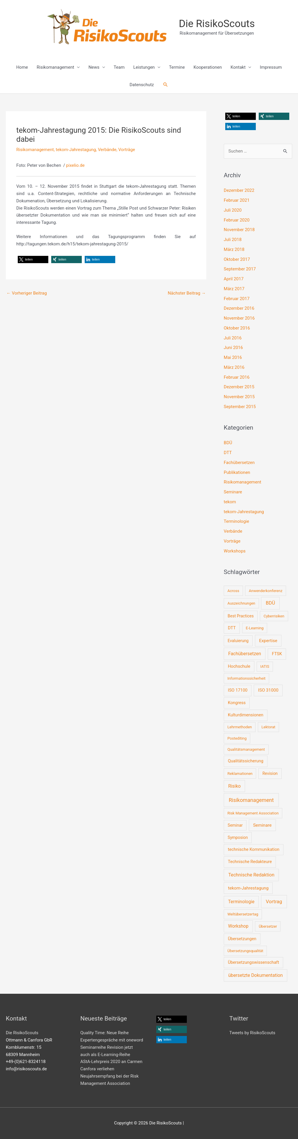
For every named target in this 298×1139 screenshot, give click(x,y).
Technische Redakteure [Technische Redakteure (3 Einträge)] (250, 861)
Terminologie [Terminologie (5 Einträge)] (241, 901)
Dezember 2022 (239, 190)
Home (22, 67)
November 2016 (239, 318)
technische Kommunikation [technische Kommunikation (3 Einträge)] (253, 849)
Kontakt (238, 67)
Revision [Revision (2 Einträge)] (270, 773)
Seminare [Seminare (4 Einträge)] (262, 825)
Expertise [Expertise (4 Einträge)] (268, 640)
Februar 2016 (237, 377)
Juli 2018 (233, 239)
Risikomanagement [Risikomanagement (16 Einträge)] (251, 800)
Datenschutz (142, 84)
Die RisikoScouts (217, 24)
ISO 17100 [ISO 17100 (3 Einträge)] (237, 690)
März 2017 (234, 288)
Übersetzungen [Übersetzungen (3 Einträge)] (242, 938)
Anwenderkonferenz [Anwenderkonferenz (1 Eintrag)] (265, 591)
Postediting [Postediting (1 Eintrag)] (236, 738)
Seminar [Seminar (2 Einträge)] (235, 825)
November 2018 (239, 229)
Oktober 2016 (237, 328)
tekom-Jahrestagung (76, 149)
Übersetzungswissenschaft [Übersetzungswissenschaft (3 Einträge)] (253, 962)
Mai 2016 (233, 357)
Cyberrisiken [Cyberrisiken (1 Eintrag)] (274, 616)
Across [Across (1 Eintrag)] (233, 591)
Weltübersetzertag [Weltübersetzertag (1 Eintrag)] (242, 914)
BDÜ (228, 442)
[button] (165, 85)
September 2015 (240, 406)
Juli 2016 (233, 338)
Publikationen (237, 472)
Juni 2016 (233, 347)
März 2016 (234, 367)
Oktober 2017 (237, 259)
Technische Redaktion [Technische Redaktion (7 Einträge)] (251, 875)
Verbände (107, 149)
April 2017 (234, 278)
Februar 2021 (237, 200)
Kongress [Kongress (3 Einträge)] (237, 702)
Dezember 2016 (239, 308)
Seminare (233, 492)
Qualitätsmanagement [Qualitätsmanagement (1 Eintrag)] (246, 749)
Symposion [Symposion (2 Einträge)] (238, 837)
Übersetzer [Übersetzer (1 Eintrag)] (268, 926)
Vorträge (126, 149)
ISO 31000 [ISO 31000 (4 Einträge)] (268, 690)
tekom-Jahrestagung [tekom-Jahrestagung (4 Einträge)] (248, 888)
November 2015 (239, 396)
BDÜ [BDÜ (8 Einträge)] (270, 603)
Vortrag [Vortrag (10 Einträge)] (274, 901)
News (94, 67)
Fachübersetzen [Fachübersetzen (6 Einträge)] (244, 653)
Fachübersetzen (239, 462)
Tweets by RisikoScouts (252, 1032)
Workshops (235, 551)
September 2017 (240, 269)
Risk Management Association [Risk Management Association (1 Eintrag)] (253, 813)
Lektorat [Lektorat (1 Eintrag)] (269, 727)
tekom (230, 501)
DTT (228, 452)
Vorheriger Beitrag (26, 293)
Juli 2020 (233, 210)
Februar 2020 (237, 220)
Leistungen (144, 67)
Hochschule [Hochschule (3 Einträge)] (239, 666)
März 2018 (234, 249)
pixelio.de (75, 165)
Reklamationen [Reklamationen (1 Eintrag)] (239, 773)
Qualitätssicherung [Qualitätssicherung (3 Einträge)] (245, 761)
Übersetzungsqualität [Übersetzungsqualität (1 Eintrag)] (245, 951)
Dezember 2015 (239, 386)
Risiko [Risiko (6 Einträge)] (234, 786)
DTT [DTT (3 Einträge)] (232, 627)
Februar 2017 (237, 298)
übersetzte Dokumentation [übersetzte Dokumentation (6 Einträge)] (255, 975)
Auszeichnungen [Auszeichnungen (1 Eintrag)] (241, 603)
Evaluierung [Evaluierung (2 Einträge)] (238, 640)
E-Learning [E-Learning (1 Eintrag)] (254, 628)
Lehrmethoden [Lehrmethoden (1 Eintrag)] (239, 727)
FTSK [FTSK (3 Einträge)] (277, 653)
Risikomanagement (55, 67)
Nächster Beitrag (186, 293)
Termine (177, 67)
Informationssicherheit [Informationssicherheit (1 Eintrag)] (246, 678)
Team (119, 67)
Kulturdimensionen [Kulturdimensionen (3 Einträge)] (245, 715)
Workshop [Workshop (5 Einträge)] (238, 926)
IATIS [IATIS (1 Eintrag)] (264, 666)
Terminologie (236, 521)
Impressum (271, 67)
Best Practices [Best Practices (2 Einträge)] (240, 616)
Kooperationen (208, 67)
